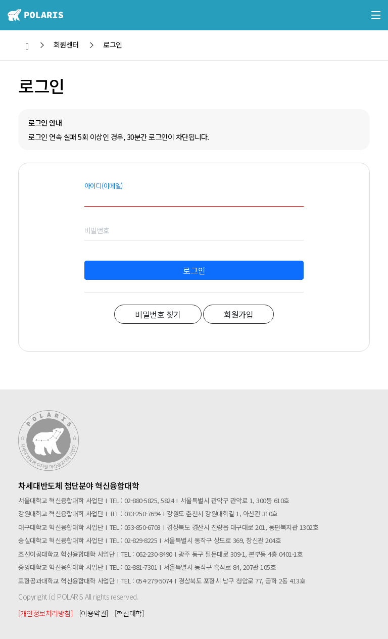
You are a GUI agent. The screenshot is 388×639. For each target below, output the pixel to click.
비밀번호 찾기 (158, 314)
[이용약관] (93, 613)
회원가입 (238, 314)
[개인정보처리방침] (45, 613)
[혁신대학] (129, 613)
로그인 (194, 270)
